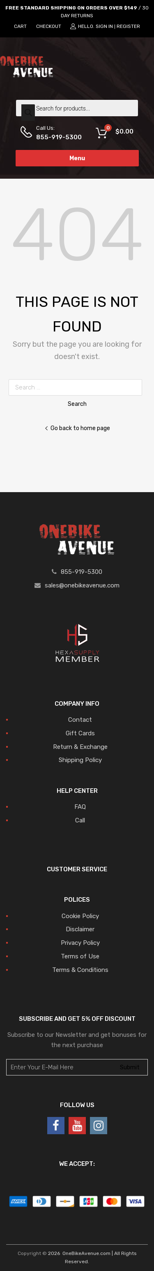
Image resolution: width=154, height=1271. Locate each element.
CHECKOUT (48, 26)
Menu (77, 158)
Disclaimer (80, 929)
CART (20, 26)
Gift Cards (80, 733)
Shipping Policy (80, 760)
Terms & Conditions (80, 970)
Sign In (104, 26)
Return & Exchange (80, 747)
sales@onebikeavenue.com (82, 585)
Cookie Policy (80, 916)
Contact (80, 719)
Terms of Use (80, 956)
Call (80, 820)
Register (128, 26)
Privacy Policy (80, 942)
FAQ (80, 806)
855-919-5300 (56, 137)
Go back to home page (77, 428)
